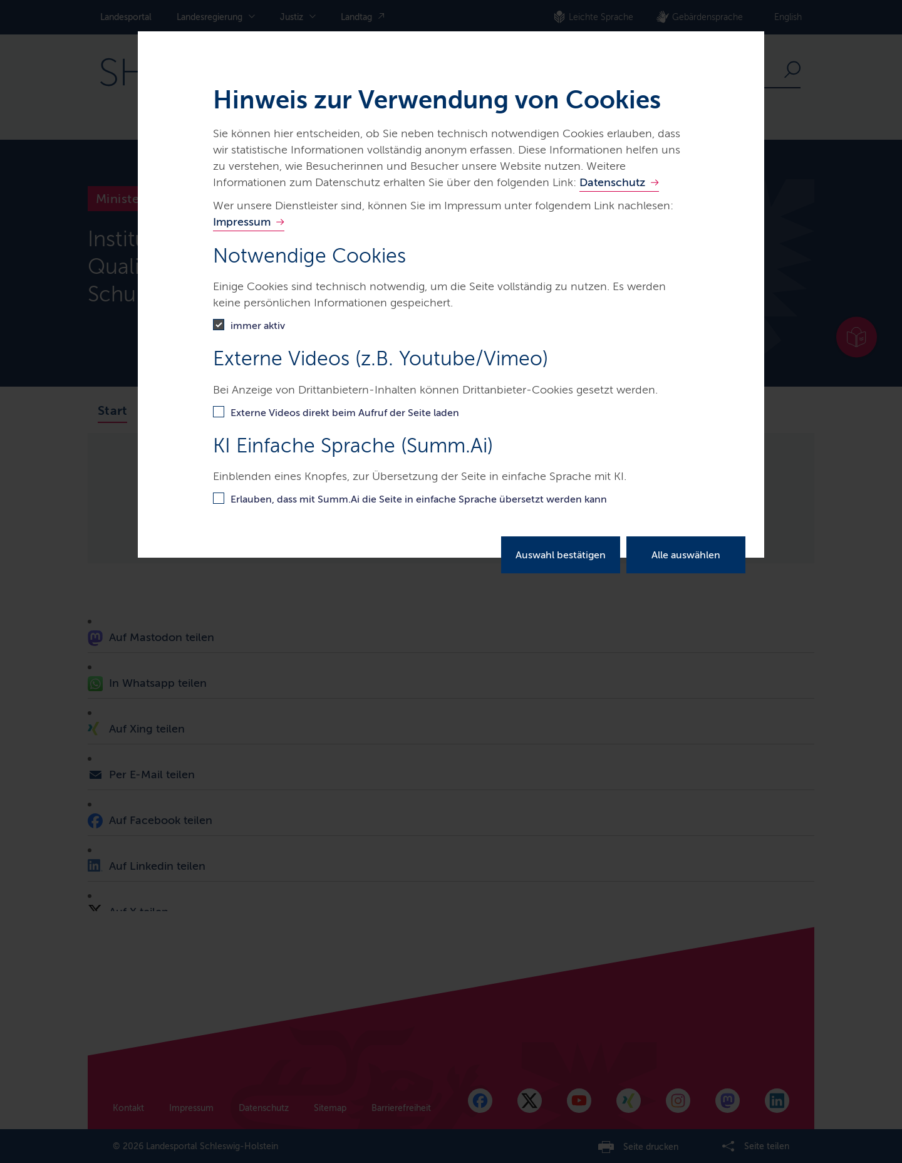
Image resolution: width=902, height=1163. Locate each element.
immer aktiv (258, 325)
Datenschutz (612, 182)
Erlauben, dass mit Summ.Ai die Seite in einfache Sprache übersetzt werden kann (419, 499)
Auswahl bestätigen (561, 555)
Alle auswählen (685, 555)
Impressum (242, 222)
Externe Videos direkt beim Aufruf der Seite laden (345, 413)
